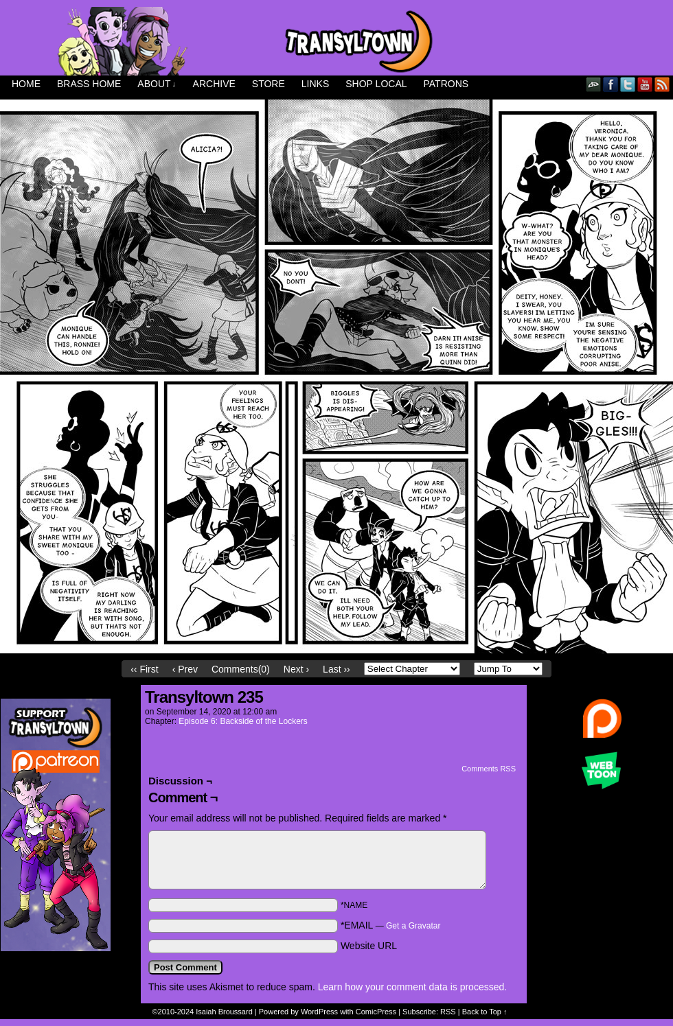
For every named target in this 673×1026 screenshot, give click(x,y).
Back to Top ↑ (484, 1011)
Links (315, 83)
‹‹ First (144, 669)
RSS (662, 84)
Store (268, 83)
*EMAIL (391, 925)
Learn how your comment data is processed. (412, 986)
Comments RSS (488, 769)
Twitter (628, 84)
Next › (296, 669)
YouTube (645, 84)
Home (26, 83)
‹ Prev (185, 669)
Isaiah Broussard (224, 1011)
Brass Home (89, 83)
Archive (214, 83)
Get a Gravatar (413, 926)
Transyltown (336, 41)
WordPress (319, 1011)
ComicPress (376, 1011)
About (156, 84)
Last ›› (336, 669)
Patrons (446, 83)
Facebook (610, 84)
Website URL (369, 945)
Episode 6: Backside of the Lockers (243, 721)
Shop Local (376, 83)
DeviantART (593, 84)
